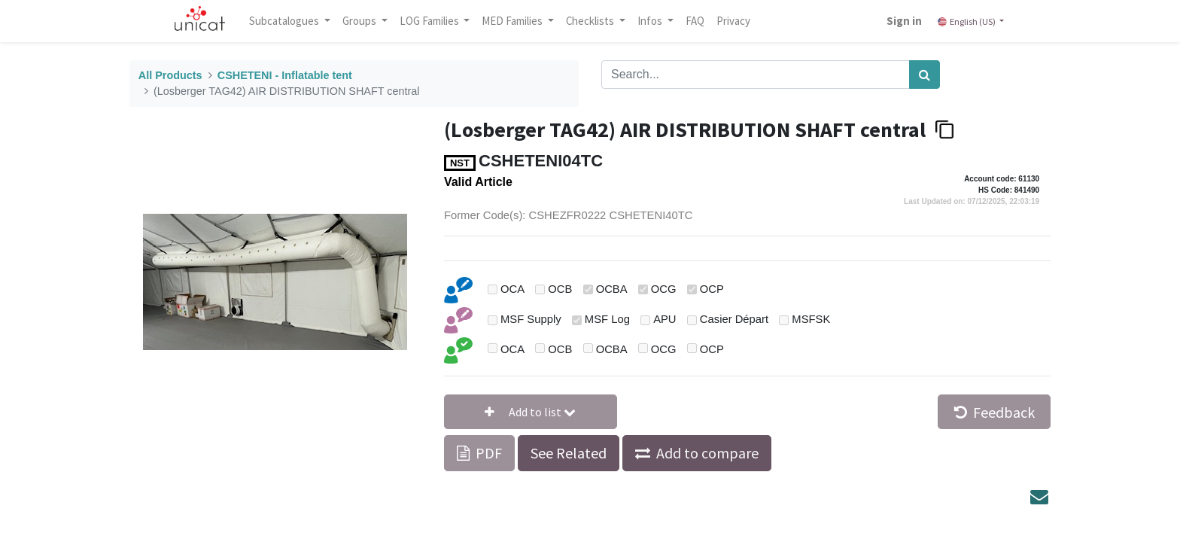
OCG (664, 289)
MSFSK (811, 319)
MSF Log (607, 319)
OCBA (612, 289)
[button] (530, 411)
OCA (512, 289)
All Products (170, 75)
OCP (712, 289)
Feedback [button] (994, 412)
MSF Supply (530, 319)
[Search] (924, 74)
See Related (569, 452)
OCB (560, 289)
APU (664, 319)
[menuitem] (695, 21)
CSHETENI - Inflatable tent (284, 75)
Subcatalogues (285, 21)
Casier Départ (734, 319)
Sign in (904, 21)
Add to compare (707, 452)
